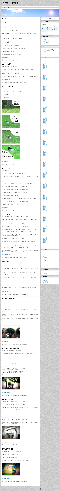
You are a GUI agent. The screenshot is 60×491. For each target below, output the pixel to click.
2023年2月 (44, 102)
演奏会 (15, 395)
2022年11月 (45, 106)
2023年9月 (44, 95)
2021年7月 (44, 123)
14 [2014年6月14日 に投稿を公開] (57, 28)
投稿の (45, 280)
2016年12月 (45, 184)
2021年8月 (44, 122)
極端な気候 (5, 261)
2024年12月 (45, 78)
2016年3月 (44, 194)
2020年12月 (45, 131)
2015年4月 (44, 206)
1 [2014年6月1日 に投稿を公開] (42, 27)
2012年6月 (44, 243)
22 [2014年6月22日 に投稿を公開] (42, 30)
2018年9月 (44, 161)
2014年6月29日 (10, 82)
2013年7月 (44, 229)
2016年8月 (44, 188)
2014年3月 (44, 220)
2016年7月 (44, 189)
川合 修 (4, 82)
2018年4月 (44, 166)
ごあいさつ (9, 7)
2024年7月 (44, 84)
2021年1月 (44, 130)
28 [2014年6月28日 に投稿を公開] (57, 30)
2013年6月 (44, 230)
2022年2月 (44, 116)
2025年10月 (45, 67)
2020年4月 (44, 140)
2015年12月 (45, 197)
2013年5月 (44, 231)
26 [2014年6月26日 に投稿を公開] (52, 30)
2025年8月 (44, 69)
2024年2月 (44, 89)
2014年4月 (44, 219)
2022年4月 (44, 113)
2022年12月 (45, 105)
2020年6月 (44, 138)
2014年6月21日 (10, 481)
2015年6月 (44, 204)
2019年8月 (44, 149)
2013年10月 (45, 226)
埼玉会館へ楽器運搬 (8, 298)
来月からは (44, 40)
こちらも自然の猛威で (46, 42)
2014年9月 (44, 214)
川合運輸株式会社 (46, 273)
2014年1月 (44, 222)
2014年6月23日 (10, 395)
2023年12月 (45, 91)
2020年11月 (45, 132)
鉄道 (43, 266)
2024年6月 (44, 85)
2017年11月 (45, 172)
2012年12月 (45, 237)
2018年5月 (44, 165)
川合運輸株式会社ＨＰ (6, 57)
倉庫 (43, 255)
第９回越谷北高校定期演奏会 (10, 348)
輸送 (14, 82)
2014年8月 (44, 215)
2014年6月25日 (10, 294)
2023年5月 (44, 99)
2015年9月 (44, 200)
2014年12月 (45, 210)
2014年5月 (44, 218)
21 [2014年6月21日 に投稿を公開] (57, 29)
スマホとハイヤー (7, 214)
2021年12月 (45, 118)
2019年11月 (45, 145)
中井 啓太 (51, 52)
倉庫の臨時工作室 (7, 449)
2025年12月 (45, 65)
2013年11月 (45, 225)
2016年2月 (44, 195)
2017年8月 (44, 175)
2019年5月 (44, 152)
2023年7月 (44, 97)
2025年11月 (45, 66)
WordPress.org (45, 282)
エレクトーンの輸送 (8, 399)
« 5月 (42, 33)
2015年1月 (44, 209)
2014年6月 (44, 217)
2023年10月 (45, 94)
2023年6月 (44, 98)
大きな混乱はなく (46, 51)
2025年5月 (44, 73)
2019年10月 (45, 146)
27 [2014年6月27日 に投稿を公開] (54, 30)
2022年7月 (44, 110)
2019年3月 (44, 154)
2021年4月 (44, 127)
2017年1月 (44, 183)
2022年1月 (44, 117)
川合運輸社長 (16, 294)
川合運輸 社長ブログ (9, 3)
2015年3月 (44, 207)
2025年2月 (44, 76)
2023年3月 (44, 101)
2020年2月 (44, 142)
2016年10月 (45, 186)
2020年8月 (44, 135)
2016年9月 (44, 187)
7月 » (57, 33)
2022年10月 (45, 107)
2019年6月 (44, 151)
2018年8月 (44, 162)
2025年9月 (44, 68)
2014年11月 (45, 211)
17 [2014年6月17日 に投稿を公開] (47, 29)
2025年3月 (44, 75)
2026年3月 (44, 62)
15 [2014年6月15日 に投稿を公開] (42, 29)
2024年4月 (44, 87)
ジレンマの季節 (7, 64)
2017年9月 (44, 174)
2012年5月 (44, 244)
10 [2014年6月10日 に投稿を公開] (47, 28)
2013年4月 (44, 232)
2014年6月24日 (10, 344)
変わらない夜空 (45, 49)
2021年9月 (44, 121)
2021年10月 (45, 120)
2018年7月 (44, 163)
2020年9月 (44, 134)
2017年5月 (44, 178)
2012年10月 (45, 239)
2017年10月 (45, 173)
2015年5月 (44, 205)
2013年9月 (44, 227)
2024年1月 (44, 90)
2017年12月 (45, 171)
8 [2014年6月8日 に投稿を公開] (42, 28)
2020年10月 (45, 133)
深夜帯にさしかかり (46, 41)
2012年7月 (44, 242)
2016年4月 (44, 193)
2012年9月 (44, 240)
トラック (44, 254)
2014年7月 (44, 216)
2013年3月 (44, 233)
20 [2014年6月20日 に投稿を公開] (54, 29)
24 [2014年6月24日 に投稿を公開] (47, 30)
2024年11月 (45, 79)
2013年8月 (44, 228)
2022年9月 (44, 108)
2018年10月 (45, 160)
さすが (4, 22)
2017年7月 (44, 176)
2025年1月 (44, 77)
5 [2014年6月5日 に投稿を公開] (52, 27)
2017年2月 (44, 182)
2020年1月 (44, 143)
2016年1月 (44, 196)
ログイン (44, 279)
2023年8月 (44, 96)
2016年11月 (45, 185)
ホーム (4, 7)
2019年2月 (44, 155)
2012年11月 (45, 238)
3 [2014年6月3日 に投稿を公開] (47, 27)
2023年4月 (44, 100)
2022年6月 (44, 111)
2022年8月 (44, 109)
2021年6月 (44, 124)
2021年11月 (45, 119)
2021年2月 (44, 129)
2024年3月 (44, 88)
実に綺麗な (44, 39)
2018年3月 (44, 167)
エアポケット (6, 168)
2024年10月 (45, 80)
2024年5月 (44, 86)
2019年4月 (44, 153)
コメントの (45, 281)
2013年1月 (44, 236)
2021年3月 (44, 128)
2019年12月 (45, 144)
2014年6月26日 (10, 257)
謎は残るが (44, 43)
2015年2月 (44, 208)
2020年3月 (44, 141)
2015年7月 (44, 203)
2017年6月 (44, 177)
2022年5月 (44, 112)
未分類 (44, 259)
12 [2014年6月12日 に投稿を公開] (52, 28)
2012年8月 (44, 241)
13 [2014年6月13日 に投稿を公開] (54, 28)
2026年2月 (44, 63)
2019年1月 (44, 156)
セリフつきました (7, 86)
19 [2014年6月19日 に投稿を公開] (52, 29)
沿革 (43, 261)
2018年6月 (44, 164)
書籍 (43, 258)
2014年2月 (44, 221)
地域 (43, 256)
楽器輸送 (44, 260)
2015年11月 (45, 198)
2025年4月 (44, 74)
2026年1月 (44, 64)
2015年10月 (45, 199)
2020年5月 (44, 139)
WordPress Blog (45, 272)
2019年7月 (44, 150)
